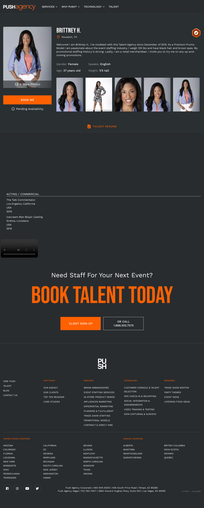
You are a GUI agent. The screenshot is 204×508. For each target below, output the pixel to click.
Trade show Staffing (97, 415)
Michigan (48, 461)
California (49, 445)
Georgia (48, 453)
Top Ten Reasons (54, 397)
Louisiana (9, 457)
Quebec (168, 457)
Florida (8, 453)
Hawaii (47, 477)
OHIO (6, 469)
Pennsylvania (11, 473)
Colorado (9, 449)
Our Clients (51, 392)
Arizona (8, 445)
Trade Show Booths (176, 387)
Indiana (87, 473)
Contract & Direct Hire (98, 425)
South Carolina (53, 465)
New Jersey (50, 469)
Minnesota (9, 465)
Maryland (49, 457)
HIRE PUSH (9, 381)
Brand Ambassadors (96, 387)
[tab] (102, 128)
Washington (50, 473)
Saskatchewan (132, 457)
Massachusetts (93, 457)
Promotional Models (97, 420)
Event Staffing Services (99, 392)
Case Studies (52, 401)
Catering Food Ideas (177, 401)
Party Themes (172, 392)
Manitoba (129, 449)
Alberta (128, 445)
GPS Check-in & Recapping (140, 396)
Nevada (87, 445)
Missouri (88, 465)
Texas (86, 469)
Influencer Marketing (98, 401)
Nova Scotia (171, 449)
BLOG (6, 390)
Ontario (169, 453)
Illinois (87, 449)
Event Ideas (171, 397)
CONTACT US (10, 395)
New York (9, 461)
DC (44, 449)
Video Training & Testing (139, 409)
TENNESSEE (9, 477)
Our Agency (51, 387)
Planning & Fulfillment (98, 411)
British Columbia (174, 445)
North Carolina (93, 461)
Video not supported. (19, 248)
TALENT (114, 6)
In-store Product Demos (99, 397)
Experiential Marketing (98, 406)
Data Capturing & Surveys (140, 414)
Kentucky (89, 453)
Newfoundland (132, 453)
